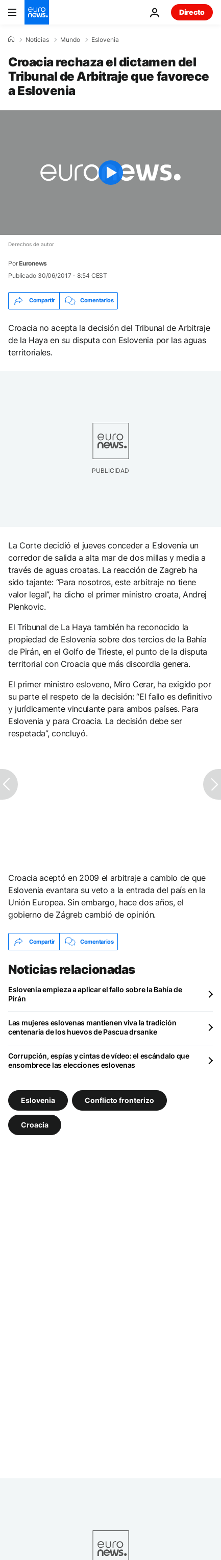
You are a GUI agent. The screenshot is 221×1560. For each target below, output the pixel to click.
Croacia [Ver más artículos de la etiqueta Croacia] (34, 1124)
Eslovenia (105, 40)
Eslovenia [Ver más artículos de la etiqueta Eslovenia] (38, 1100)
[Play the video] (110, 172)
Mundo (70, 40)
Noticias (37, 40)
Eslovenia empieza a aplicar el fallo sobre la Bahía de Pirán (95, 994)
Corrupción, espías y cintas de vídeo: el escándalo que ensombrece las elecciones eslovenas (98, 1060)
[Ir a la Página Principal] (36, 12)
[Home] (11, 39)
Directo (192, 12)
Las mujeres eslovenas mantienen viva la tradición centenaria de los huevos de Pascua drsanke (92, 1027)
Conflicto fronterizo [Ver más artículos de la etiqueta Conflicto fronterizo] (119, 1100)
